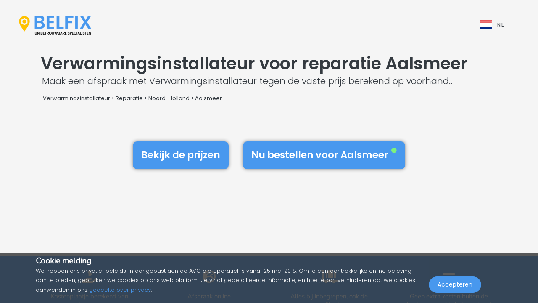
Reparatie (129, 98)
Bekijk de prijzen (180, 155)
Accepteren (455, 284)
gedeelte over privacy (120, 290)
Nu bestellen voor (324, 155)
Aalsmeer (208, 98)
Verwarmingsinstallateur (76, 98)
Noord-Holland (169, 98)
